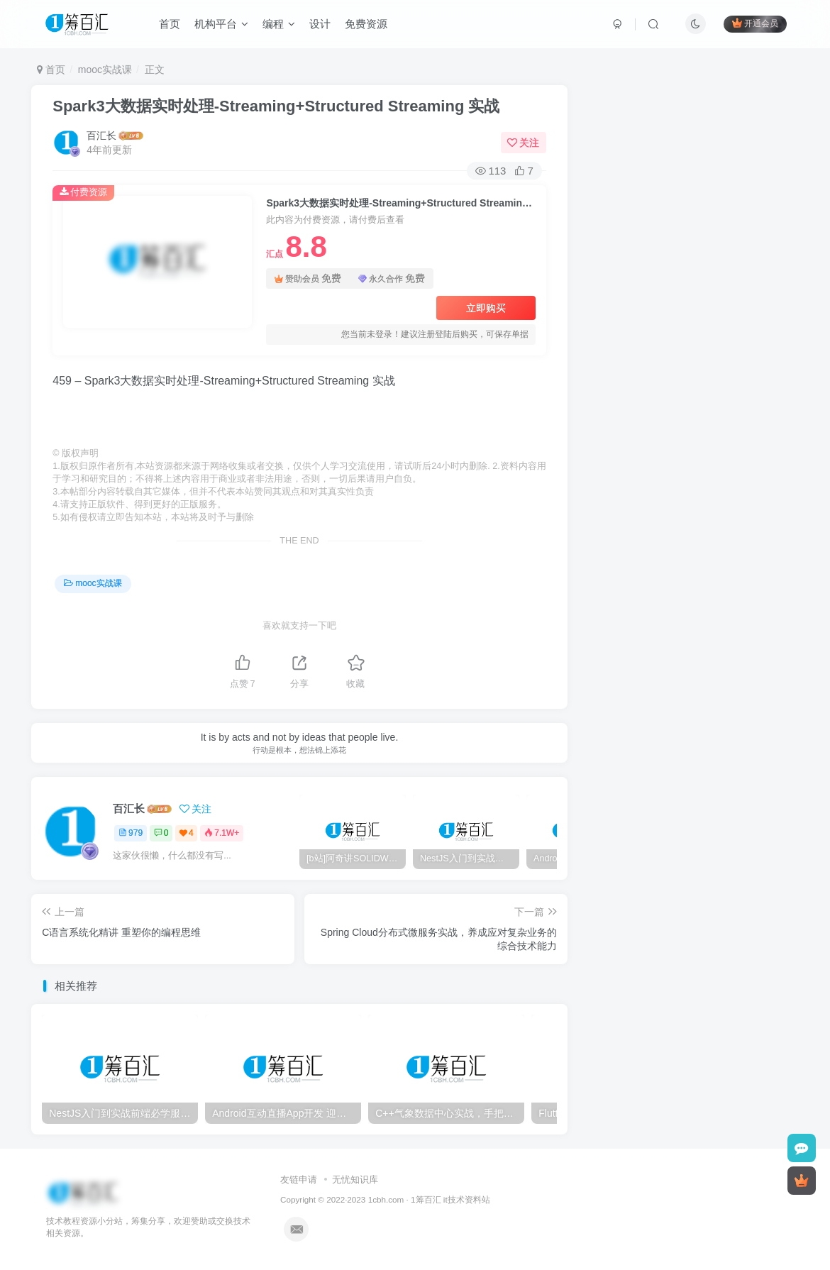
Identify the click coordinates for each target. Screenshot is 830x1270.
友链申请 (298, 1179)
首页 (169, 24)
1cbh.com (386, 1199)
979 (130, 833)
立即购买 (486, 308)
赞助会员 (308, 278)
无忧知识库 (355, 1179)
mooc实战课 (105, 69)
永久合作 (391, 278)
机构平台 (221, 24)
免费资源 (366, 24)
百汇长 (101, 135)
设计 (320, 24)
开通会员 (755, 23)
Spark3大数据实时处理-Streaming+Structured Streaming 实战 (275, 106)
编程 (278, 24)
